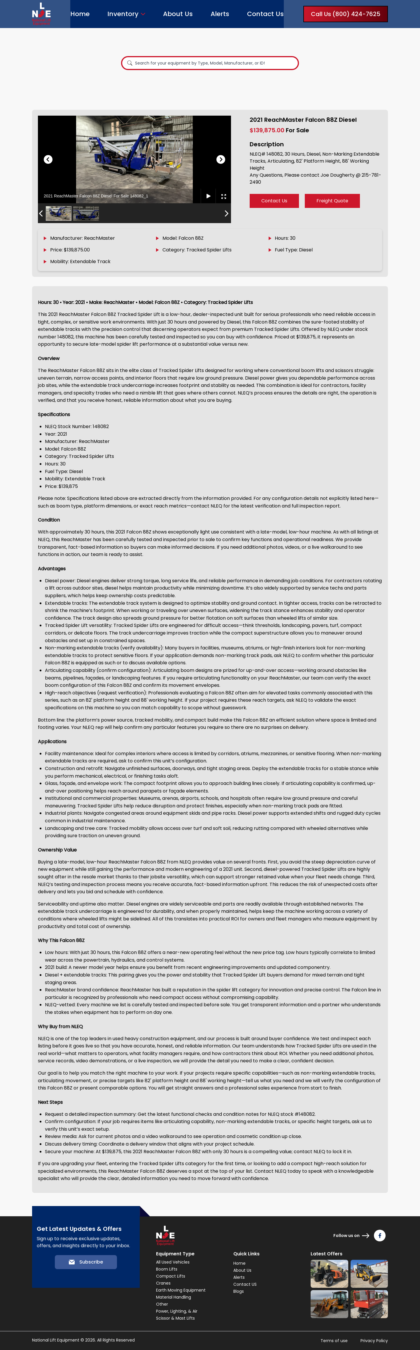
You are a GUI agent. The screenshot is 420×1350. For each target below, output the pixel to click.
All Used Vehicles (173, 1262)
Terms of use (334, 1341)
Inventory (123, 14)
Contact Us (265, 13)
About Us (178, 13)
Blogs (238, 1291)
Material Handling (173, 1297)
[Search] (130, 63)
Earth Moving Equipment (181, 1290)
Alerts (220, 13)
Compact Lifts (170, 1276)
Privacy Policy (374, 1341)
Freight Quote (332, 200)
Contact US (245, 1284)
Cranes (163, 1283)
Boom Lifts (166, 1269)
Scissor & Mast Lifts (175, 1318)
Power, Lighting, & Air (176, 1311)
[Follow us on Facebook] (380, 1235)
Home (80, 13)
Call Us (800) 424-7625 (345, 14)
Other (162, 1304)
